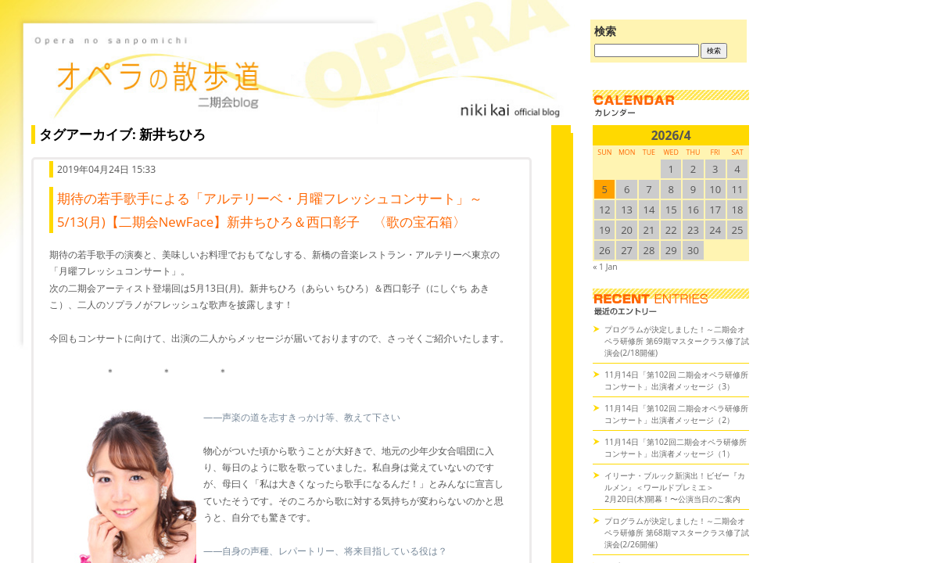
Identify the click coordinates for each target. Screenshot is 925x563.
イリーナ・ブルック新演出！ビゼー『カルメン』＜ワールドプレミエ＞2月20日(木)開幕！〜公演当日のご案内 (674, 487)
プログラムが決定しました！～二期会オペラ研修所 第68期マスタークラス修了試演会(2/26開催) (676, 532)
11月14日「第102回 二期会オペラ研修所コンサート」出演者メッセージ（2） (676, 414)
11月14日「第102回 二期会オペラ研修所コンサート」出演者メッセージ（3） (676, 380)
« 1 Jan (605, 266)
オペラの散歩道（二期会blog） (297, 74)
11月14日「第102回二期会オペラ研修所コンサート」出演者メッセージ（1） (675, 447)
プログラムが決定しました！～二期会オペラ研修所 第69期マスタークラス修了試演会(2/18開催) (676, 341)
